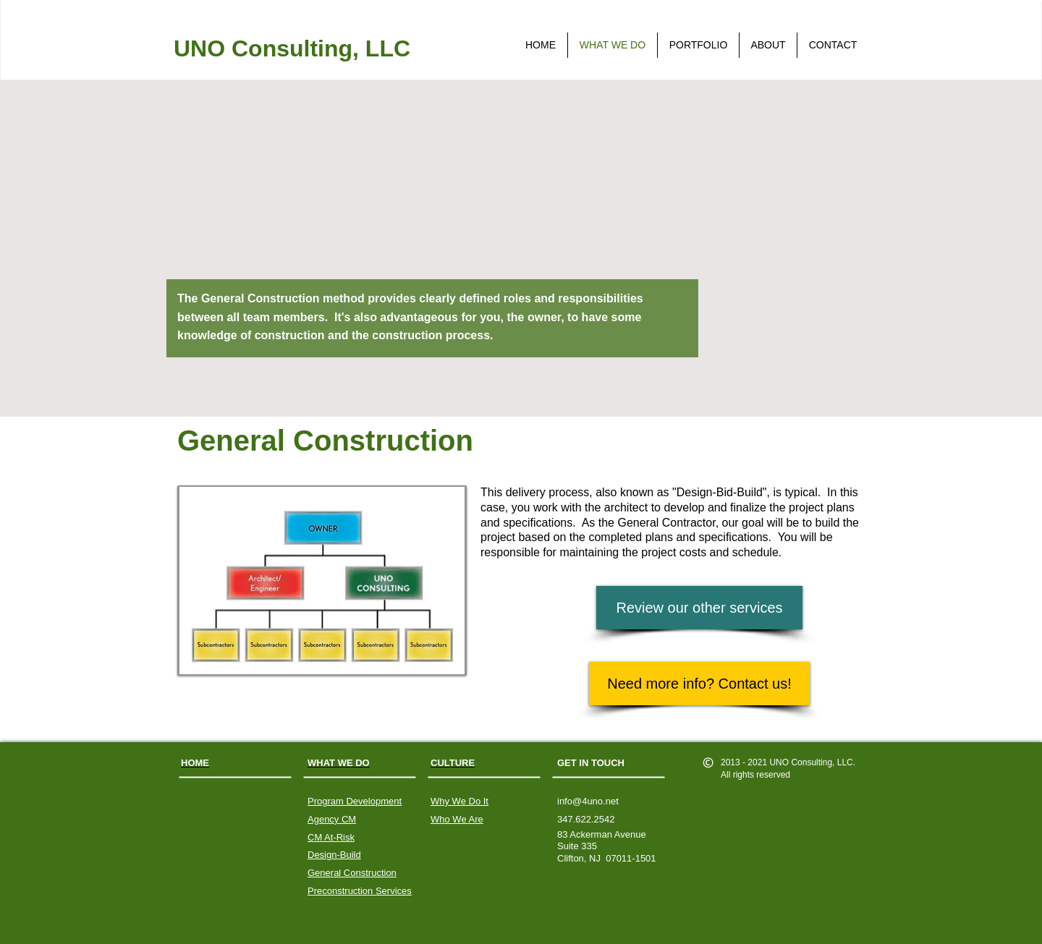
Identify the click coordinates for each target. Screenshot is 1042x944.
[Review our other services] (699, 607)
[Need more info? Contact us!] (699, 683)
